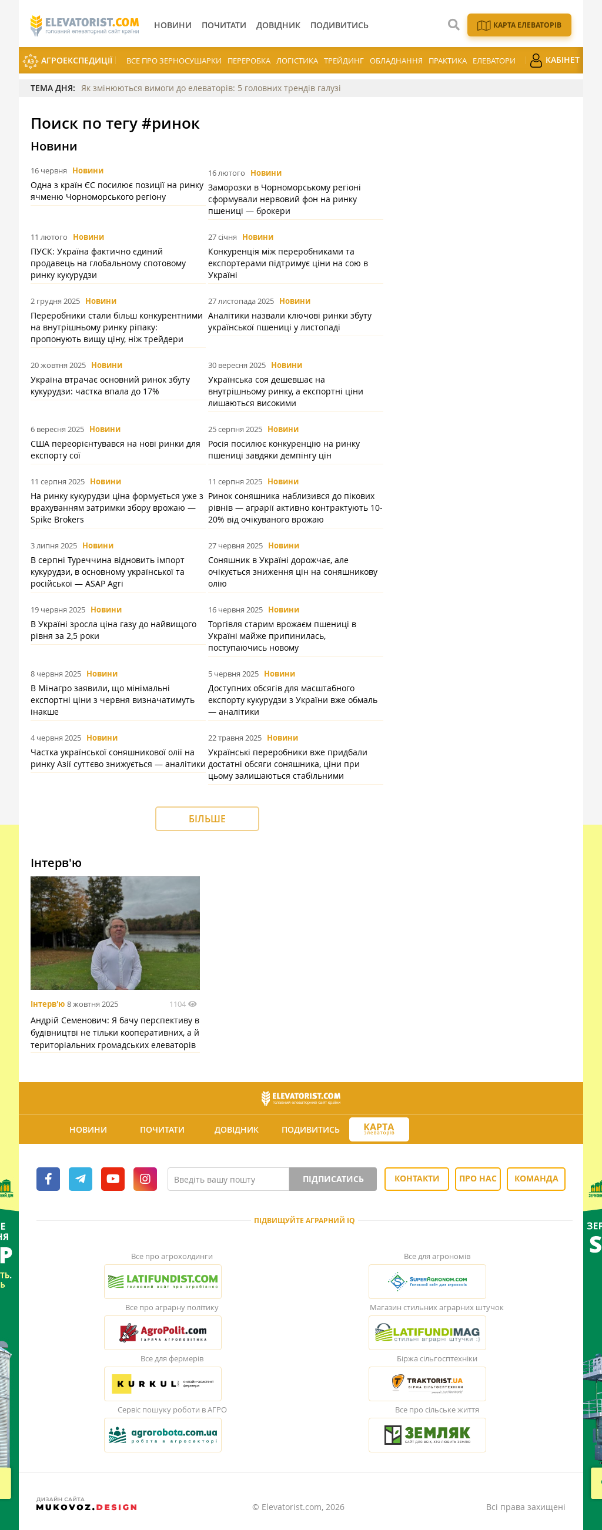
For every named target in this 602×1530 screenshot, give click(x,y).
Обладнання (396, 60)
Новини (87, 170)
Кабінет (554, 60)
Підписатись (333, 1178)
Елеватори (494, 60)
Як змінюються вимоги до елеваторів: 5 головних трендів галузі (211, 87)
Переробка (249, 60)
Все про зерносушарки (174, 60)
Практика (448, 60)
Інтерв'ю (48, 1004)
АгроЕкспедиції (67, 61)
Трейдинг (344, 60)
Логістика (297, 60)
